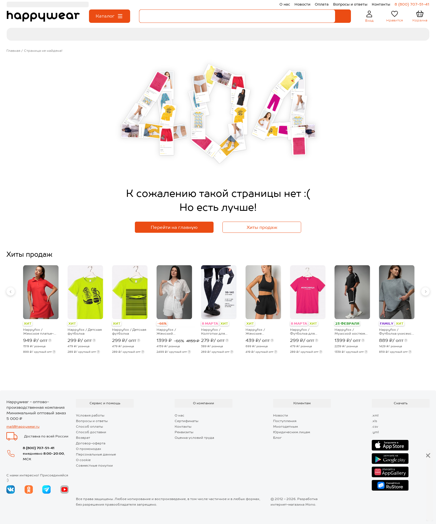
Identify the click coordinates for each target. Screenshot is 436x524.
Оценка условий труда (194, 438)
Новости (280, 415)
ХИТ (27, 323)
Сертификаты (186, 421)
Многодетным (285, 426)
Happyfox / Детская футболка (85, 332)
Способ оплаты (89, 426)
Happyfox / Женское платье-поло (38, 332)
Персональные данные (96, 454)
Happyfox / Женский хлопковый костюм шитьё (173, 332)
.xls (374, 421)
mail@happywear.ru (22, 426)
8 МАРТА (210, 323)
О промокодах (88, 449)
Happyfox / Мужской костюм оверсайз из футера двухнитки (352, 332)
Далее (411, 510)
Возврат (83, 438)
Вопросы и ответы (92, 421)
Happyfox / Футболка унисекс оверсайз (395, 332)
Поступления (284, 421)
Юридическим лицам (291, 432)
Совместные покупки (94, 465)
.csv (375, 426)
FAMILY (386, 323)
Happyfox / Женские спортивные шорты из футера (262, 332)
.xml (375, 415)
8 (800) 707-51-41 (38, 448)
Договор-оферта (90, 443)
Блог (277, 438)
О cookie (83, 460)
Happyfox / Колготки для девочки (213, 332)
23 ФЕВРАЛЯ (347, 323)
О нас (179, 415)
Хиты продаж (262, 227)
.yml (375, 432)
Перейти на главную (174, 227)
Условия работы (90, 415)
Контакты (183, 426)
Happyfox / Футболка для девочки (302, 332)
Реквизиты (184, 432)
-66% (162, 323)
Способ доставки (91, 432)
